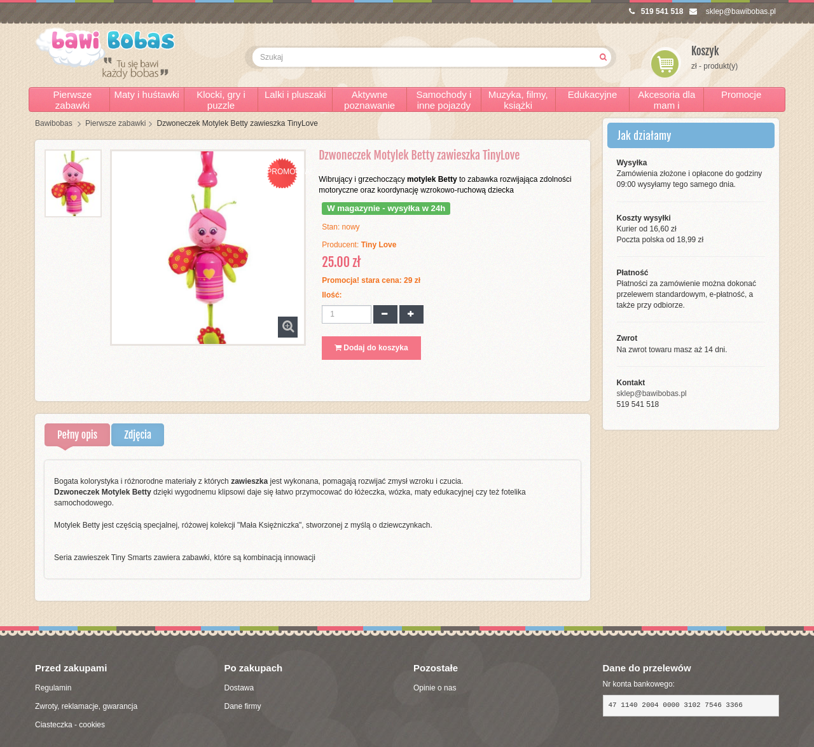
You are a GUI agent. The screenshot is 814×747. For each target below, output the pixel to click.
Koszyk (705, 51)
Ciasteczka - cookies (70, 724)
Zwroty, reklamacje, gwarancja (86, 706)
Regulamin (53, 687)
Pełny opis (77, 434)
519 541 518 (656, 11)
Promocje (741, 94)
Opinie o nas (434, 687)
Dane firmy (242, 706)
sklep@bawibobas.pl (732, 11)
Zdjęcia (137, 434)
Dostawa (239, 687)
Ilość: (331, 295)
